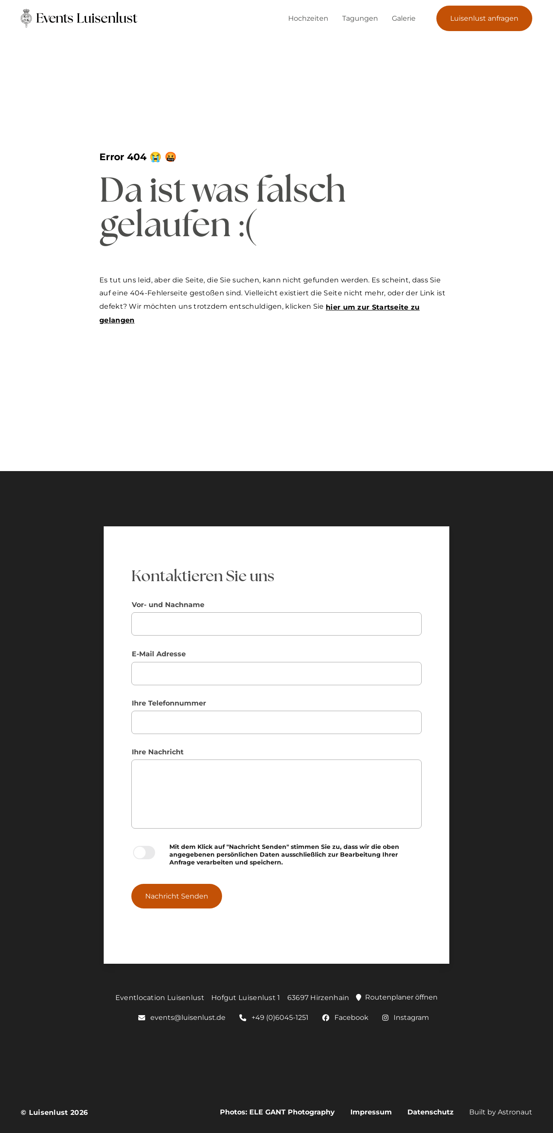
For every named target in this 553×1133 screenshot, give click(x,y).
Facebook (345, 1017)
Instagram (405, 1017)
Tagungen (360, 18)
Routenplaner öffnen (397, 997)
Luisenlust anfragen (484, 18)
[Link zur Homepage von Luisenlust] (64, 18)
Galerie (404, 18)
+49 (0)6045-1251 (273, 1017)
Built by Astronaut (500, 1112)
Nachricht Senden (176, 896)
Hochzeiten (308, 18)
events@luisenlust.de (182, 1017)
